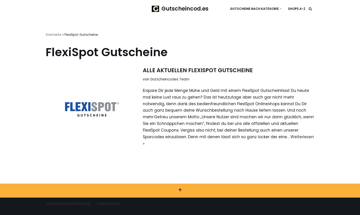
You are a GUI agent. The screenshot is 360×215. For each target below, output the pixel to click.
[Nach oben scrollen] (180, 191)
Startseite (53, 34)
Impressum (108, 203)
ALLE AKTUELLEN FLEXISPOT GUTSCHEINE (198, 70)
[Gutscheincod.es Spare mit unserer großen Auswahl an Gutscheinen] (180, 9)
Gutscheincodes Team (169, 79)
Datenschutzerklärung (69, 203)
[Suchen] (310, 9)
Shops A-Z (296, 9)
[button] (280, 9)
